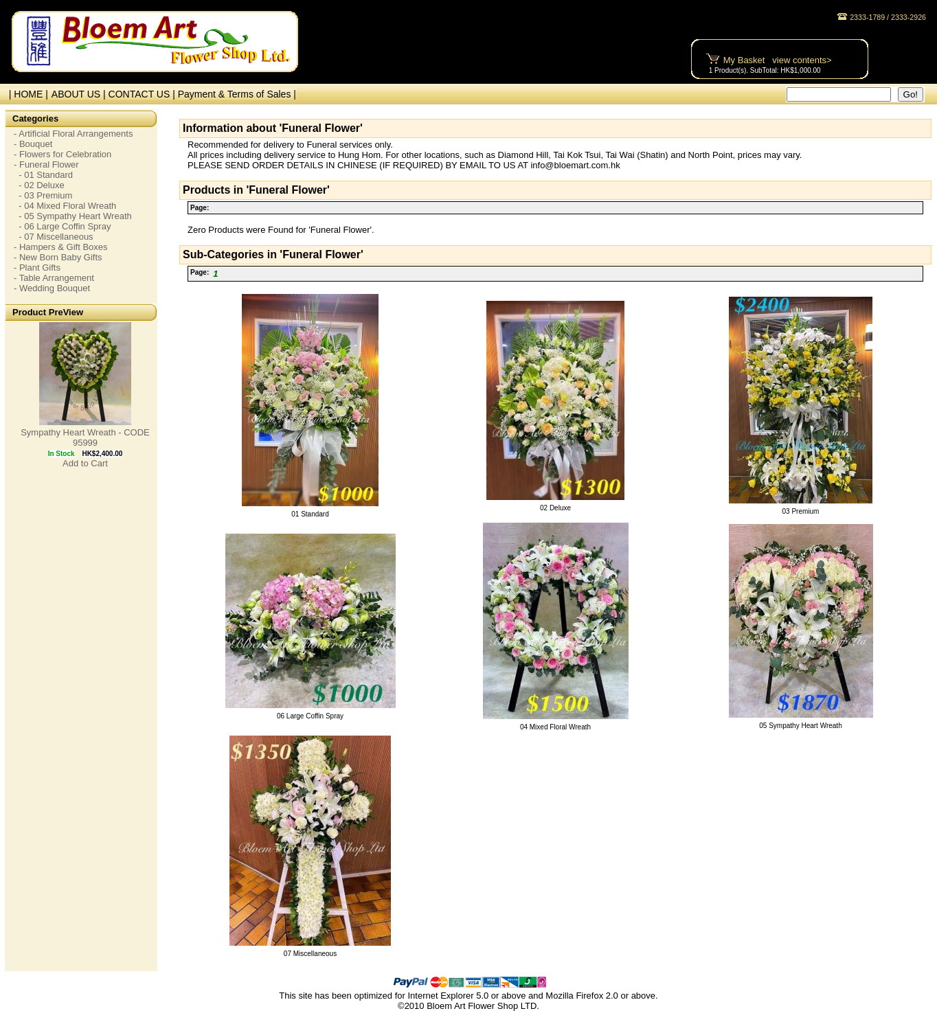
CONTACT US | (143, 94)
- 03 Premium (43, 195)
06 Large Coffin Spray (310, 716)
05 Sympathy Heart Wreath (800, 725)
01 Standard (310, 514)
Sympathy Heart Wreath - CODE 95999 (85, 437)
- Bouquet (33, 144)
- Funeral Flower (46, 164)
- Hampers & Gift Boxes (61, 247)
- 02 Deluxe (39, 185)
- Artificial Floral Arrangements (73, 133)
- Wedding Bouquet (52, 288)
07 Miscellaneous (310, 953)
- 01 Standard (43, 175)
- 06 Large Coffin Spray (62, 226)
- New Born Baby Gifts (58, 257)
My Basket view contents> (777, 60)
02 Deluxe (555, 508)
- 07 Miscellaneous (53, 236)
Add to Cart (85, 463)
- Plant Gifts (37, 267)
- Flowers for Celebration (62, 154)
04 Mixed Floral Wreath (555, 727)
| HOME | (25, 94)
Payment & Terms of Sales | (237, 94)
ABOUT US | (80, 94)
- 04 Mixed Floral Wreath (65, 206)
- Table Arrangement (54, 278)
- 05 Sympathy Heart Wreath (73, 216)
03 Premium (801, 511)
